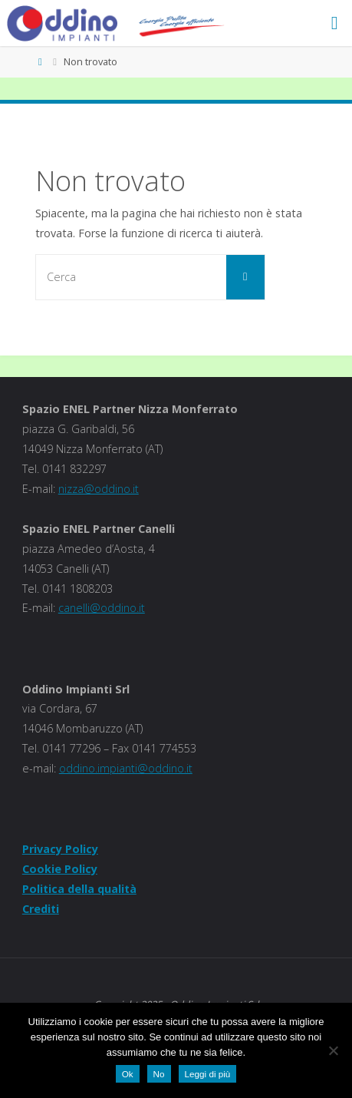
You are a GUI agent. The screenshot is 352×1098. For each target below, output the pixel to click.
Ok (127, 1074)
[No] (332, 1050)
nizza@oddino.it (98, 488)
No (159, 1074)
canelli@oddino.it (101, 607)
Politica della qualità (79, 888)
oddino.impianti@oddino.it (125, 768)
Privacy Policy (60, 849)
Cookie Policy (59, 869)
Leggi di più (208, 1074)
